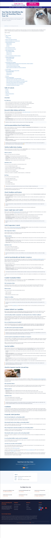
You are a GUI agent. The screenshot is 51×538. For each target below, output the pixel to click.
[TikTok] (47, 508)
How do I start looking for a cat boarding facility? (13, 78)
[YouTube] (46, 508)
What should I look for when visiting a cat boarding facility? (15, 79)
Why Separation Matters (10, 71)
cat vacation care (15, 305)
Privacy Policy (28, 507)
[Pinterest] (41, 509)
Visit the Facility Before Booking (10, 42)
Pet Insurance (16, 507)
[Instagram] (42, 508)
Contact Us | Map (27, 7)
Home (10, 7)
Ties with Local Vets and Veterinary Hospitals (13, 66)
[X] (44, 508)
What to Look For (9, 43)
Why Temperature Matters (10, 51)
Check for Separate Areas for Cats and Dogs (12, 70)
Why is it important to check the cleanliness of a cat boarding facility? (16, 81)
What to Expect (8, 59)
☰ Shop (32, 7)
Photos (23, 7)
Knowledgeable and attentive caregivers (38, 259)
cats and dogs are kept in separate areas (39, 378)
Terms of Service (28, 509)
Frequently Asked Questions (9, 77)
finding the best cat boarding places (15, 227)
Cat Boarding (16, 509)
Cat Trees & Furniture (17, 504)
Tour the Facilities (8, 69)
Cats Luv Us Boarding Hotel (30, 449)
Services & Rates (18, 7)
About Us (13, 7)
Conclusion (7, 95)
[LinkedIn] (39, 509)
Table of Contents (8, 35)
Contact (27, 506)
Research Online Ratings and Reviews (11, 39)
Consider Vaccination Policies (9, 57)
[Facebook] (41, 508)
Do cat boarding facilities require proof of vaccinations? (14, 83)
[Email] (39, 508)
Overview (6, 36)
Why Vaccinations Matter (10, 58)
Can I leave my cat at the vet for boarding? (12, 85)
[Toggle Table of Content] (5, 34)
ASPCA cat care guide (16, 448)
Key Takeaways (8, 37)
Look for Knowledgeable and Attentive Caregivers (13, 55)
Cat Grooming (16, 506)
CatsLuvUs (20, 522)
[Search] (41, 7)
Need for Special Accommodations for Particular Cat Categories (16, 67)
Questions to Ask (9, 44)
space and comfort (17, 211)
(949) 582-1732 (35, 0)
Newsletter (40, 504)
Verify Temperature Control (9, 50)
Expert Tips (7, 92)
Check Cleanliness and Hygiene (10, 47)
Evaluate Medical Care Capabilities (10, 62)
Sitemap (40, 506)
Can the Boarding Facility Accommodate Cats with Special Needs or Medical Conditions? (19, 63)
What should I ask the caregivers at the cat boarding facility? (15, 82)
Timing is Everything (9, 60)
